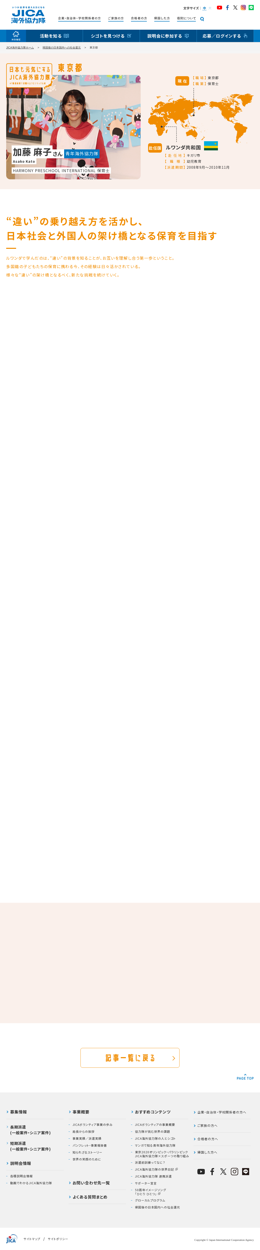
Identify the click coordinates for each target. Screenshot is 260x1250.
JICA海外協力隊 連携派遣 (153, 1176)
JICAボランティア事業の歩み (93, 1125)
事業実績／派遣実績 (87, 1138)
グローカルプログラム (150, 1200)
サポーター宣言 (146, 1183)
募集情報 (18, 1112)
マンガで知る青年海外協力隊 (155, 1145)
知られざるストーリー (87, 1152)
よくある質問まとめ (90, 1197)
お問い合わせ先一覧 (91, 1183)
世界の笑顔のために (87, 1159)
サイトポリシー (58, 1239)
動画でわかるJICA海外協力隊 (31, 1183)
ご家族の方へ (207, 1125)
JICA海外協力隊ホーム (20, 47)
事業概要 (81, 1112)
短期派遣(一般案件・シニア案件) (30, 1146)
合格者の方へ (207, 1138)
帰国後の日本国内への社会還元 (62, 47)
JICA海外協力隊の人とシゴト (155, 1138)
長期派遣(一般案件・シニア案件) (30, 1129)
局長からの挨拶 (84, 1132)
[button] (204, 8)
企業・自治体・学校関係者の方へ (221, 1112)
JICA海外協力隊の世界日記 (154, 1169)
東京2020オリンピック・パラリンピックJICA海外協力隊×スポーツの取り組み (162, 1154)
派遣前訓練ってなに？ (150, 1162)
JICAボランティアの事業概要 (155, 1125)
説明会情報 (20, 1163)
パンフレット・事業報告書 (90, 1145)
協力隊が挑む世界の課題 (152, 1132)
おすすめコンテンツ (153, 1112)
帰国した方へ (207, 1152)
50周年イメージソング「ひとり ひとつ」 (150, 1192)
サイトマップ (32, 1239)
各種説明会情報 (21, 1176)
